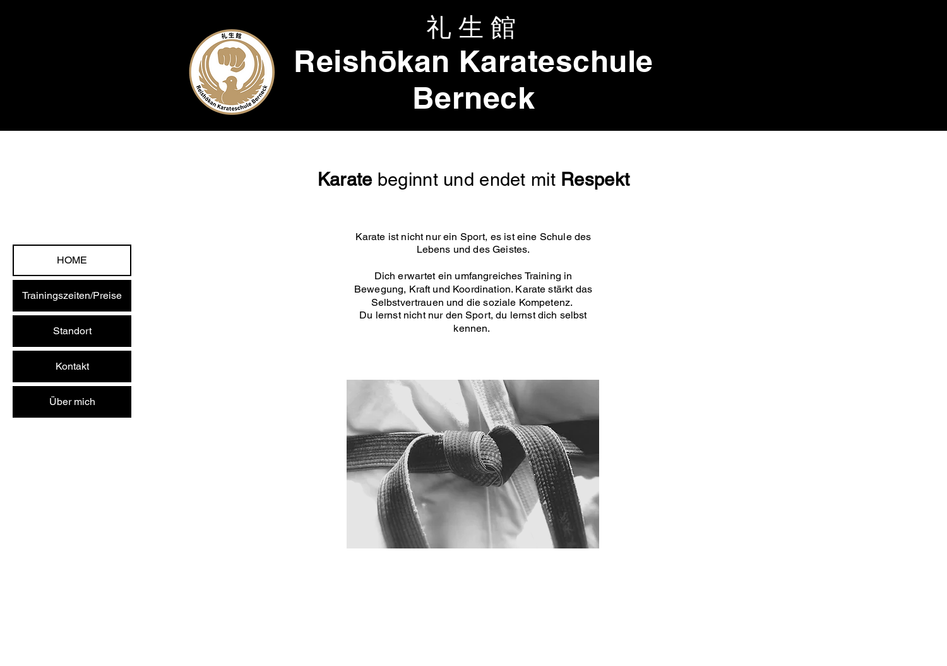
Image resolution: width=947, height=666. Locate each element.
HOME (72, 260)
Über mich (72, 402)
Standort (72, 331)
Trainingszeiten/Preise (72, 295)
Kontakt (72, 366)
